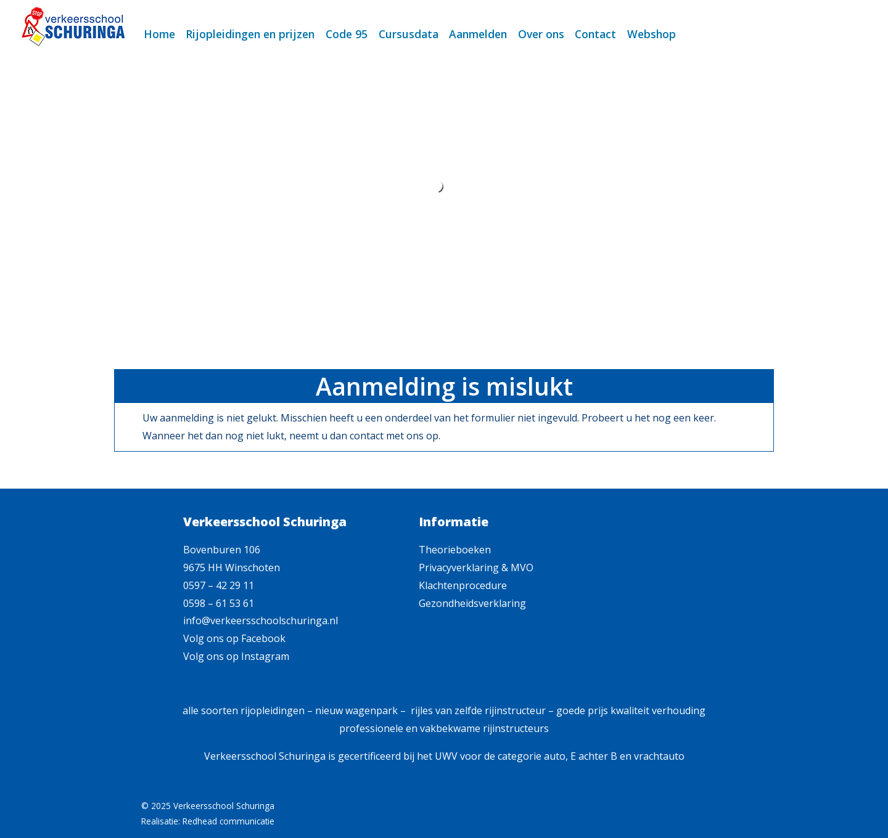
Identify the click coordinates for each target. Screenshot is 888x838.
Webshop (651, 33)
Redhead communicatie (228, 821)
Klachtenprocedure (463, 585)
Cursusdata (408, 33)
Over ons (541, 33)
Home (159, 33)
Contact (595, 33)
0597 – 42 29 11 (218, 585)
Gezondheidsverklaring (472, 603)
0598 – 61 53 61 (218, 603)
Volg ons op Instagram (236, 656)
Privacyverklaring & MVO (476, 567)
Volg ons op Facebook (234, 638)
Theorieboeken (455, 549)
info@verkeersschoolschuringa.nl (260, 620)
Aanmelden (478, 33)
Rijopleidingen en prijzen (250, 33)
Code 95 (347, 33)
